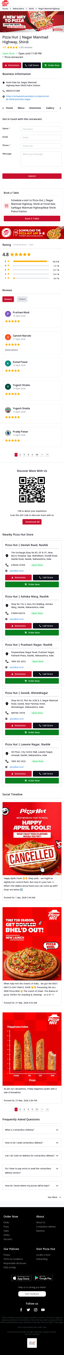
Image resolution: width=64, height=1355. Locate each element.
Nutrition (40, 1230)
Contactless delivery (46, 1226)
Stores (5, 8)
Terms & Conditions (13, 1259)
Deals (6, 1222)
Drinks (7, 1235)
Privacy (7, 1254)
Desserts (8, 1239)
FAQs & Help (10, 1267)
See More (55, 1197)
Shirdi (31, 9)
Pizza (6, 1226)
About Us (40, 1222)
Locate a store (43, 1254)
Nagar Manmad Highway (49, 9)
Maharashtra (18, 9)
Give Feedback (32, 1293)
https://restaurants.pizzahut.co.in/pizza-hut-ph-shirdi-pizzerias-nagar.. (28, 98)
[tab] (9, 108)
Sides (6, 1230)
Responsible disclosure (15, 1263)
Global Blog (41, 1259)
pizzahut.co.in (17, 570)
